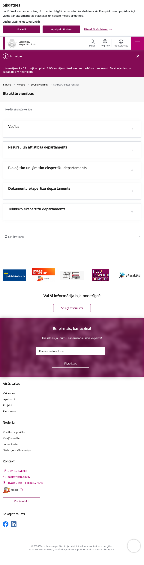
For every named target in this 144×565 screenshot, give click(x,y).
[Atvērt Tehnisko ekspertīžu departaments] (132, 211)
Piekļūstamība (11, 438)
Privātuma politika (14, 432)
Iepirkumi (9, 399)
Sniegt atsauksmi (72, 308)
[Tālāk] (137, 275)
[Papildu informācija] (21, 489)
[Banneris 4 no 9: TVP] (100, 275)
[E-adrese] (10, 490)
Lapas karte (10, 444)
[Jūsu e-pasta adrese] (70, 351)
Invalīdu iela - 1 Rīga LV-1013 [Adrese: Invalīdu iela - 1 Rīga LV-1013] (26, 483)
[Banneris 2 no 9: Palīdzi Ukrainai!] (43, 275)
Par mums (9, 411)
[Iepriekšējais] (7, 275)
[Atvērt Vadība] (132, 129)
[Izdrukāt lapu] (72, 236)
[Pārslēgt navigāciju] (137, 43)
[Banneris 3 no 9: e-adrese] (72, 275)
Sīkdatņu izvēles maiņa (17, 450)
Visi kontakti (21, 501)
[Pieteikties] (70, 364)
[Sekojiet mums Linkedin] (13, 524)
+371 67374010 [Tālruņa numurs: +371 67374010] (17, 471)
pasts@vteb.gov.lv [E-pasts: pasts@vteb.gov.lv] (19, 477)
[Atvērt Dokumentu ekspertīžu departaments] (132, 191)
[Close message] (137, 56)
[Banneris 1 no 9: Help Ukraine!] (14, 275)
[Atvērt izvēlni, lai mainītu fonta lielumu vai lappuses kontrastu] (121, 43)
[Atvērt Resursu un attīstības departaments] (132, 150)
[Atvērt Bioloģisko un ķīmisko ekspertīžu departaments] (132, 170)
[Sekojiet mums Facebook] (5, 524)
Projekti (7, 405)
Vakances (9, 393)
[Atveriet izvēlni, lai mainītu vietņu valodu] (105, 43)
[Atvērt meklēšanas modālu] (92, 43)
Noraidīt (22, 29)
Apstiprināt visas (61, 29)
